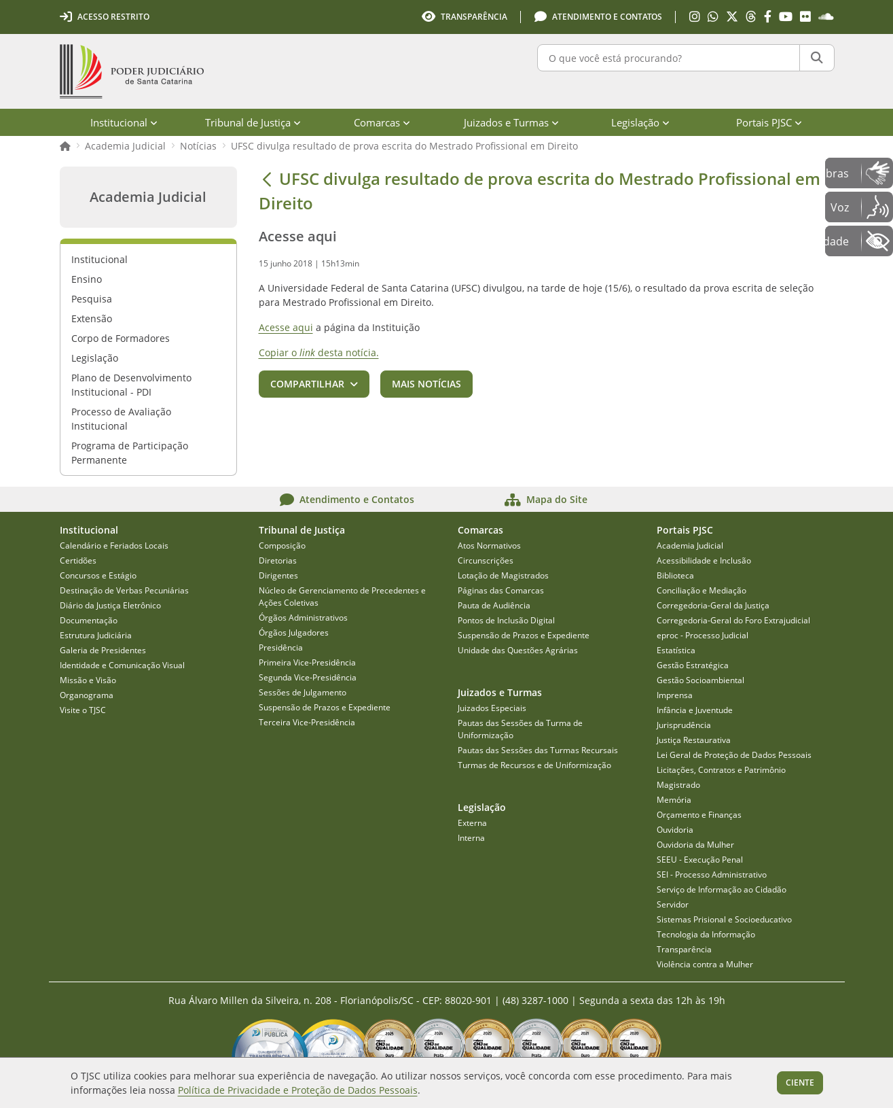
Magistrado (678, 785)
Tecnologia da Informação (706, 934)
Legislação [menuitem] (640, 122)
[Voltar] (267, 179)
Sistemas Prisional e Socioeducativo (724, 919)
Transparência (684, 949)
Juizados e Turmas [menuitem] (511, 122)
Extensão (91, 318)
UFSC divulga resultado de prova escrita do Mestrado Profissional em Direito (404, 145)
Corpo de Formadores (120, 338)
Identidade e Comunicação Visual (122, 665)
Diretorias (278, 560)
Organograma (86, 695)
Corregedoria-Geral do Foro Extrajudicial (733, 620)
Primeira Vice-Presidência (307, 662)
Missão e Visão (88, 680)
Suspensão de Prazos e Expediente (324, 707)
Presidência (281, 647)
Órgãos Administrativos (303, 617)
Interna (471, 838)
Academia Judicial (125, 145)
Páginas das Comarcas (501, 590)
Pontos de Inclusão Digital (506, 620)
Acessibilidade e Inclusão (704, 560)
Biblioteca (675, 575)
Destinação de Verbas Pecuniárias (124, 590)
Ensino (86, 279)
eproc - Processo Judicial (702, 635)
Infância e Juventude (695, 710)
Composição (282, 545)
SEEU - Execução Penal (700, 859)
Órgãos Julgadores (294, 632)
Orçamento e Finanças (699, 814)
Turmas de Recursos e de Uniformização (534, 765)
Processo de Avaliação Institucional (121, 418)
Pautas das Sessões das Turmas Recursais (538, 750)
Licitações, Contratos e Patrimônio (721, 770)
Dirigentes (278, 575)
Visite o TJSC (83, 710)
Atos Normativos (489, 545)
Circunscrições (485, 560)
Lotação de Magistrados (503, 575)
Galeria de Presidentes (103, 650)
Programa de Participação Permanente (129, 452)
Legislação (94, 357)
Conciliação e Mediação (701, 590)
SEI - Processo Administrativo (712, 874)
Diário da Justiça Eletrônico (110, 605)
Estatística (676, 650)
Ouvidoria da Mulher (695, 844)
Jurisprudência (684, 725)
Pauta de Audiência (494, 605)
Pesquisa (91, 298)
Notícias (198, 145)
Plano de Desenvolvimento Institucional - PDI (131, 384)
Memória (674, 800)
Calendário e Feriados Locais (114, 545)
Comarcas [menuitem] (382, 122)
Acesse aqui (286, 327)
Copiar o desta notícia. (319, 352)
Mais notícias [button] (426, 383)
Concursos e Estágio (98, 575)
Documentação (88, 620)
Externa (472, 823)
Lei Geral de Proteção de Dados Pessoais (734, 755)
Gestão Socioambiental (700, 680)
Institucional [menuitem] (124, 122)
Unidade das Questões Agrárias (518, 650)
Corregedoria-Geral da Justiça (713, 605)
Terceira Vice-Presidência (307, 722)
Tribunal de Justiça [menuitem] (253, 122)
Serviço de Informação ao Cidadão (721, 889)
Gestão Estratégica (693, 665)
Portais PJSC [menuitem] (769, 122)
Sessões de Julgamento (302, 692)
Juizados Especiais (492, 708)
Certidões (78, 560)
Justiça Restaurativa (694, 740)
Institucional (99, 259)
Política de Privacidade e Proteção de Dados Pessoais (298, 1090)
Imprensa (675, 695)
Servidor (673, 904)
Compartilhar (307, 383)
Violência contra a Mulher (705, 964)
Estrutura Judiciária (96, 635)
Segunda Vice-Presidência (308, 677)
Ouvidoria (675, 829)
